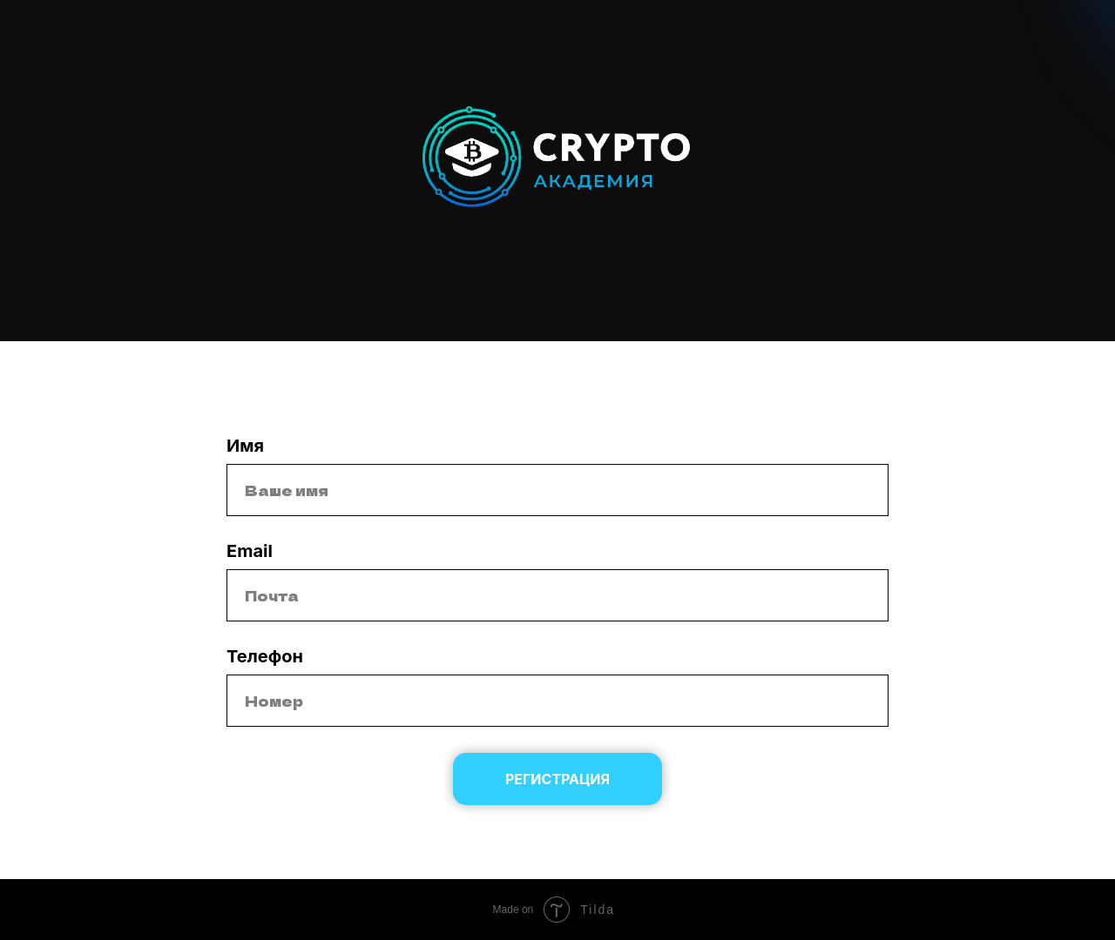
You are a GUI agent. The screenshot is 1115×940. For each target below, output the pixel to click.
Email (249, 550)
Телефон (264, 656)
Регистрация (557, 779)
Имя (245, 445)
